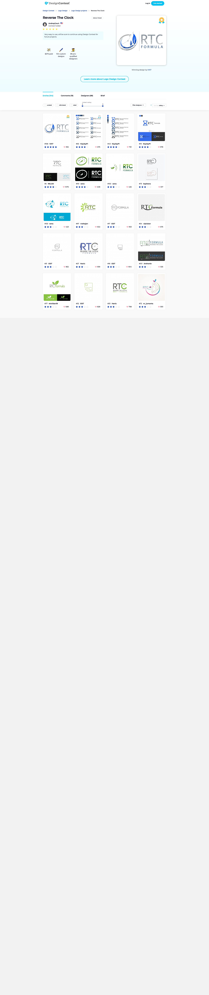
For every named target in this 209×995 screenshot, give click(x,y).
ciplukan (147, 224)
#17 (108, 224)
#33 (109, 304)
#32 (77, 304)
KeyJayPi (84, 144)
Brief (103, 96)
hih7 (149, 70)
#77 (46, 304)
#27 (77, 264)
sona (82, 184)
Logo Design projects (79, 10)
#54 (140, 224)
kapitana (147, 184)
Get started (157, 3)
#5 (45, 184)
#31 (46, 264)
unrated (49, 105)
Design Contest (48, 10)
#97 (77, 224)
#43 (109, 144)
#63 (77, 144)
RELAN (51, 184)
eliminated (62, 105)
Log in (147, 3)
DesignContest (57, 3)
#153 (46, 224)
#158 (46, 144)
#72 (140, 304)
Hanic (82, 264)
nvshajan (84, 224)
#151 (78, 184)
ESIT (113, 224)
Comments (67, 96)
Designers (87, 96)
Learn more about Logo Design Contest (104, 79)
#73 (140, 184)
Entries (48, 96)
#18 (109, 264)
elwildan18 (53, 303)
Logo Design (62, 10)
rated (74, 105)
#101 (141, 264)
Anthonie (148, 264)
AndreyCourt (53, 23)
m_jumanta (148, 303)
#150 (109, 184)
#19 (140, 144)
